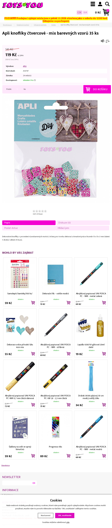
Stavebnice (5, 465)
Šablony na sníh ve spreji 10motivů (20, 448)
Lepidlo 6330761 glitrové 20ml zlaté (90, 346)
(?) (35, 80)
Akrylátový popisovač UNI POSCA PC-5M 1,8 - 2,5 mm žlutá (56, 397)
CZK (79, 12)
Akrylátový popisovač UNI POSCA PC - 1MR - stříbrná (56, 346)
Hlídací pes (63, 228)
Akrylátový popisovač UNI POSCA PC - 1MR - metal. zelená (91, 295)
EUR (85, 12)
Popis (7, 223)
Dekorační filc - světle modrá (55, 293)
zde (67, 522)
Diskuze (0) (64, 223)
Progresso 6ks (55, 447)
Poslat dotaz (11, 228)
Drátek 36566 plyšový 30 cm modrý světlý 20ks (91, 397)
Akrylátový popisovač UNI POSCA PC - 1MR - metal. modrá (91, 448)
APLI (24, 66)
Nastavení (45, 515)
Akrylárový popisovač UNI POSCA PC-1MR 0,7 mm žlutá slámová (20, 397)
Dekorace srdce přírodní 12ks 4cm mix (20, 346)
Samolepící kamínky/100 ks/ (19, 293)
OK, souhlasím (64, 515)
